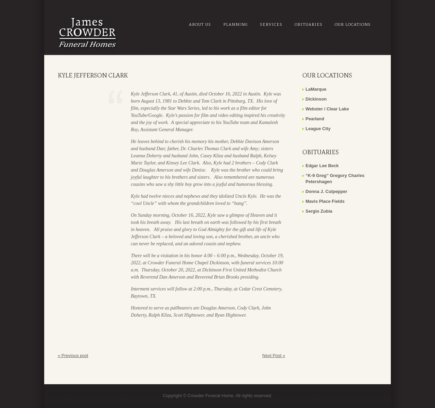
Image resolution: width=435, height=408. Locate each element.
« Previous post (73, 355)
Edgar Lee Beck (322, 165)
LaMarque (316, 89)
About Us (200, 24)
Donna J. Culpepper (326, 191)
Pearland (315, 118)
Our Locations (353, 24)
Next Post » (273, 355)
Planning (235, 24)
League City (318, 128)
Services (271, 24)
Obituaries (309, 24)
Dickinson (316, 99)
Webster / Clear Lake (327, 108)
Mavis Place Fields (325, 201)
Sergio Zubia (319, 211)
